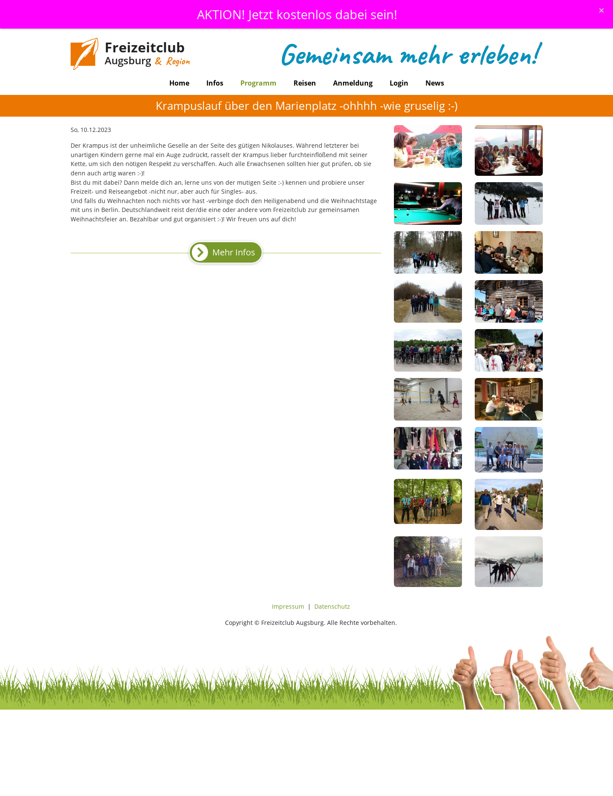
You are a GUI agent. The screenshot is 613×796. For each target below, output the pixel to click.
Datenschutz (332, 606)
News (434, 83)
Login (399, 83)
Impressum (288, 606)
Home (179, 83)
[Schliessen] (601, 10)
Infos (214, 83)
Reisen (305, 83)
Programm (258, 83)
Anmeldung (353, 83)
